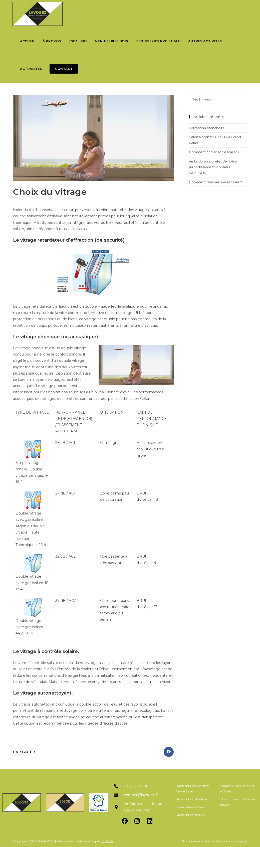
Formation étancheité (207, 128)
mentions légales (235, 841)
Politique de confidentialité (201, 841)
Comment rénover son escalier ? (215, 182)
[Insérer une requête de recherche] (218, 100)
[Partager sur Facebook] (169, 752)
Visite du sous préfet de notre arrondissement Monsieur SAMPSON (213, 167)
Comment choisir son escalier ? (214, 152)
